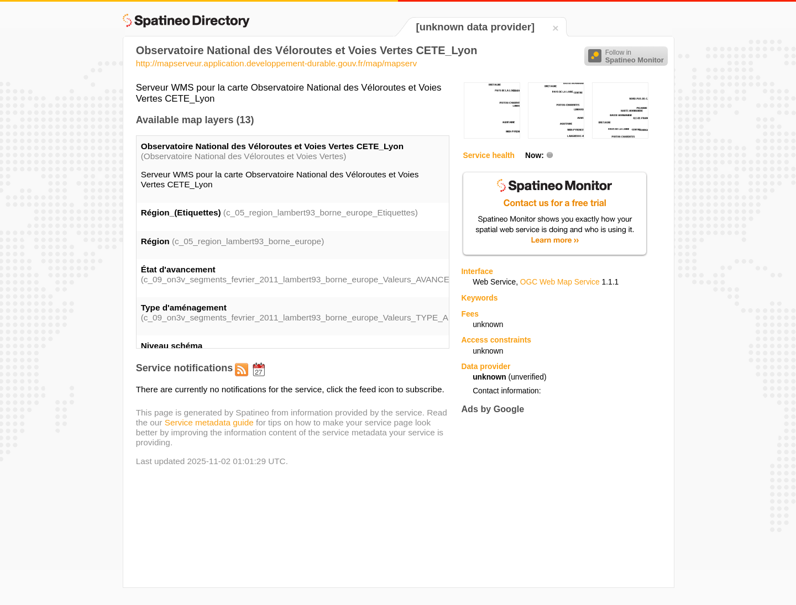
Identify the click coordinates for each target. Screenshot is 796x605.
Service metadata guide (209, 422)
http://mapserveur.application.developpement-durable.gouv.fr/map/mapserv (276, 63)
